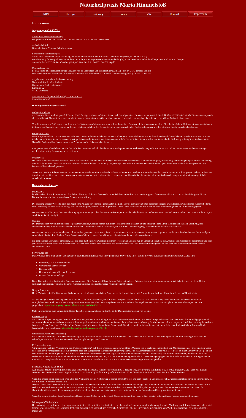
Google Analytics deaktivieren (93, 339)
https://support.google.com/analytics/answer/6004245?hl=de (72, 305)
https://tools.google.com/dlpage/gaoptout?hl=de (84, 328)
